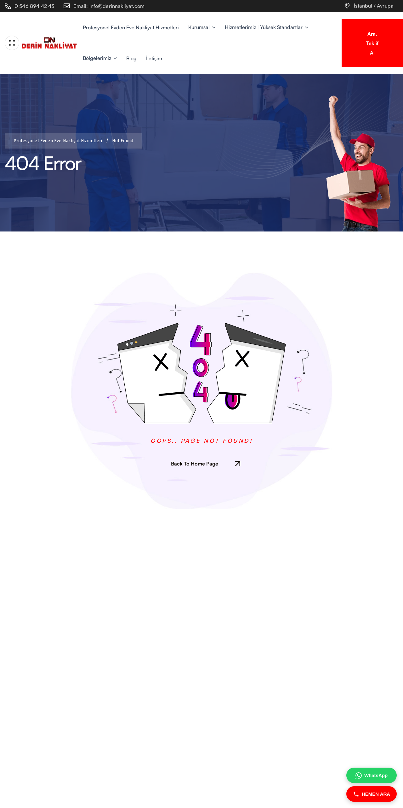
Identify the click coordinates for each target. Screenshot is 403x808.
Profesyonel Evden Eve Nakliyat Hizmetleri (59, 140)
